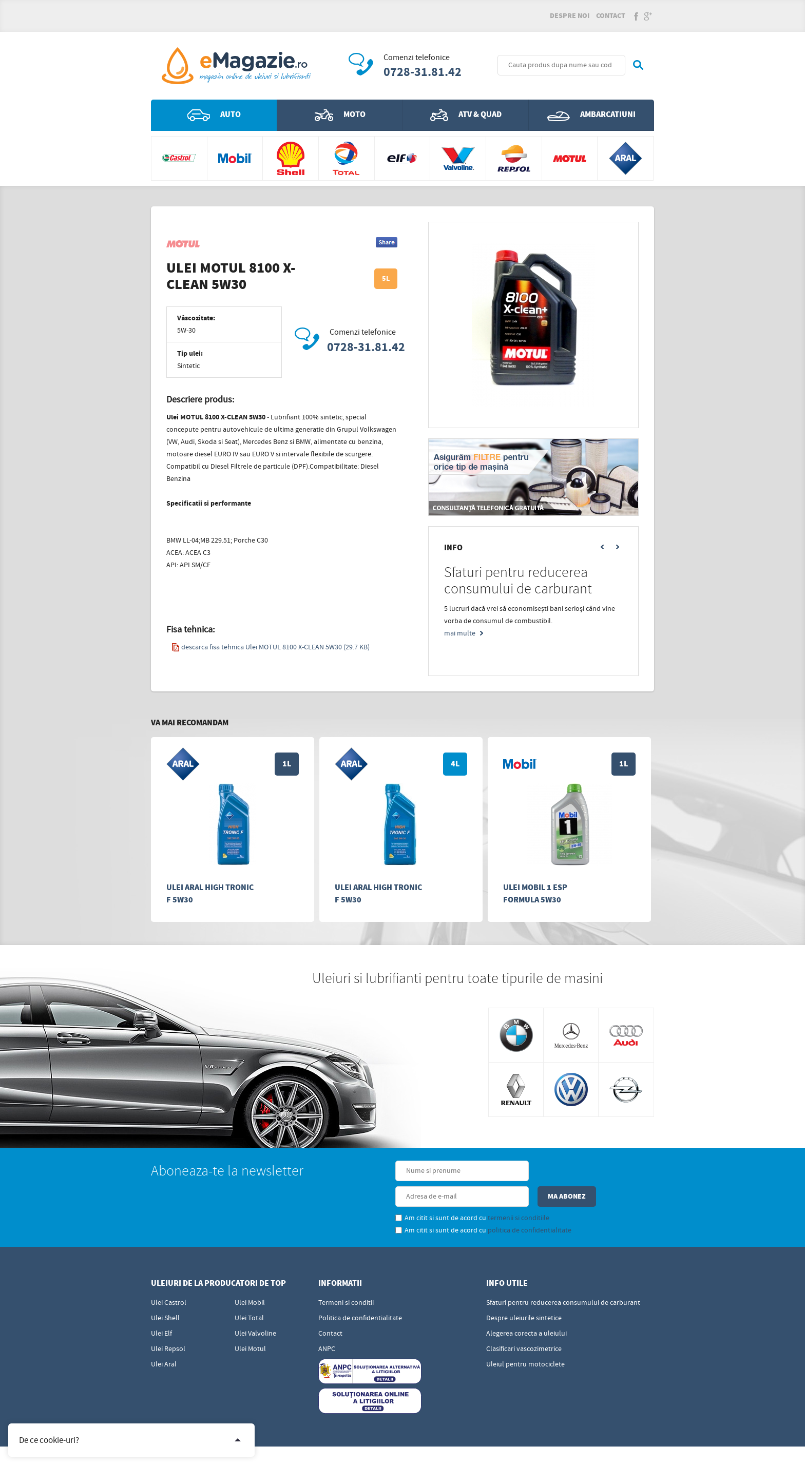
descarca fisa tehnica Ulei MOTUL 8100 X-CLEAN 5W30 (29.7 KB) (270, 648)
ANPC (326, 1324)
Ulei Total (249, 1293)
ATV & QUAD (466, 116)
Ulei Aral (164, 1339)
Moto (340, 116)
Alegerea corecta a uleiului (526, 1309)
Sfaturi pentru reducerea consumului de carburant (563, 1278)
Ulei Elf (161, 1309)
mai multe (459, 634)
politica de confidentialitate (465, 1205)
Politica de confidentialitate (360, 1293)
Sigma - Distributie (625, 1448)
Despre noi (569, 16)
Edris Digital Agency (426, 1448)
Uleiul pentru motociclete (525, 1339)
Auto (214, 116)
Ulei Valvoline (255, 1309)
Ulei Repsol (168, 1324)
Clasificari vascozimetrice (524, 1324)
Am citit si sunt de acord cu (408, 1193)
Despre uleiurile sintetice (524, 1293)
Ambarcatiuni (591, 116)
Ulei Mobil (250, 1278)
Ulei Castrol (168, 1278)
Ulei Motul (250, 1324)
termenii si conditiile (454, 1193)
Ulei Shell (165, 1293)
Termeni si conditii (346, 1278)
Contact (610, 16)
